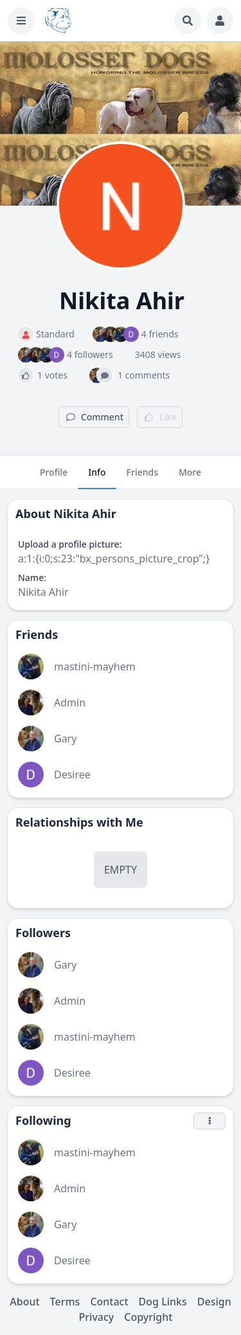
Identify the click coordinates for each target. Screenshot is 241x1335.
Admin (69, 702)
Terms (65, 1302)
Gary (65, 738)
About (24, 1302)
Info (97, 477)
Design (214, 1302)
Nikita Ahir (84, 513)
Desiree (72, 774)
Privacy (96, 1317)
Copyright (148, 1317)
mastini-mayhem (95, 666)
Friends (142, 477)
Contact (109, 1302)
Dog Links (163, 1302)
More (189, 477)
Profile (54, 477)
